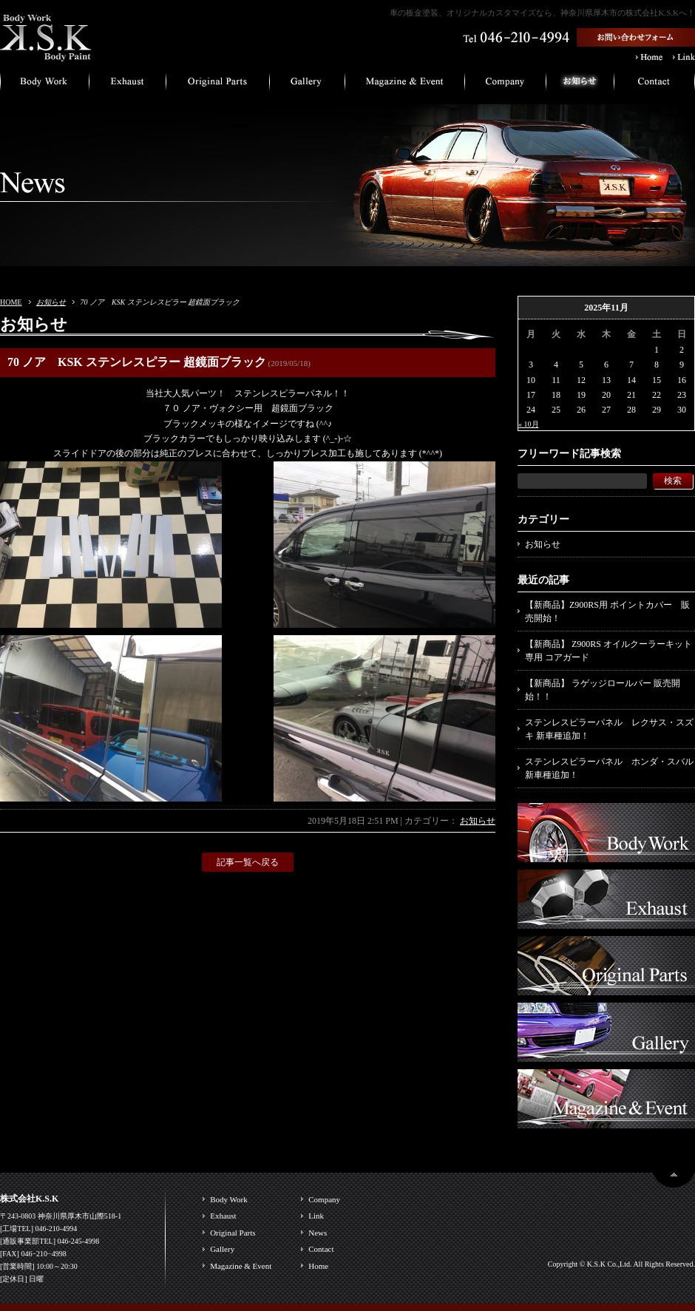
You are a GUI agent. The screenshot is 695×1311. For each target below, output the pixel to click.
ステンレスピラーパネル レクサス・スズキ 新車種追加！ (609, 729)
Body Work (229, 1199)
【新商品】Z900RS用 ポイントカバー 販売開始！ (607, 611)
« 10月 (528, 424)
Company (324, 1199)
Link (316, 1215)
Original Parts (232, 1232)
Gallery (222, 1248)
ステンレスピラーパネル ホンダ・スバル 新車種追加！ (609, 768)
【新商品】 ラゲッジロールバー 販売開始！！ (602, 690)
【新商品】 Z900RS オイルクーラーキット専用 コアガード (608, 651)
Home (318, 1265)
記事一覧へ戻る (248, 862)
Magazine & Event (240, 1265)
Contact (320, 1248)
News (317, 1232)
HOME (10, 302)
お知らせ (51, 302)
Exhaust (223, 1215)
